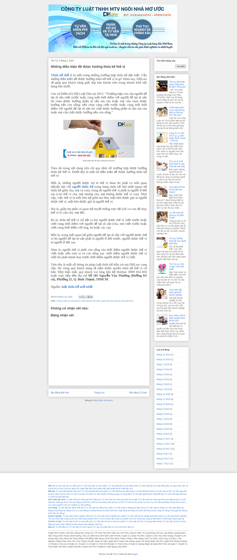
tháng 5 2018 (163, 429)
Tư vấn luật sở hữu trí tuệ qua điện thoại (144, 521)
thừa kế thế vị (127, 301)
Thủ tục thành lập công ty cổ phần (114, 519)
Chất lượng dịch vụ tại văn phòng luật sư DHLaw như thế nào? (177, 111)
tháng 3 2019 (163, 379)
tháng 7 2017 (163, 463)
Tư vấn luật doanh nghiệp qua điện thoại (144, 516)
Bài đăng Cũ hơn (138, 392)
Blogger (134, 554)
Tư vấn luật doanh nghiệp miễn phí (78, 516)
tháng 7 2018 (163, 419)
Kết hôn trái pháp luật (100, 502)
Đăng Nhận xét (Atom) (103, 400)
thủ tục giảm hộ (72, 488)
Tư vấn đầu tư (62, 527)
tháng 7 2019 (163, 364)
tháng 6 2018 (163, 424)
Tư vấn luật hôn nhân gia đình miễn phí (84, 499)
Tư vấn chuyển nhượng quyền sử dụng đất (112, 494)
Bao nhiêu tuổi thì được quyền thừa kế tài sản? (177, 318)
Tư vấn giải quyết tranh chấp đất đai (148, 494)
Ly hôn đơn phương (160, 502)
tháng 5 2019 (163, 369)
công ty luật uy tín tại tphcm (68, 301)
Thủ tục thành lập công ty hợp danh (145, 519)
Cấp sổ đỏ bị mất (62, 494)
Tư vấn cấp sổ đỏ (163, 491)
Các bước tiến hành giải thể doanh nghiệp (175, 292)
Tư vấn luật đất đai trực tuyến (95, 491)
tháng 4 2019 (163, 374)
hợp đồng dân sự (165, 486)
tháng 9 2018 (163, 409)
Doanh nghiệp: (55, 516)
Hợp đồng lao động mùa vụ (66, 510)
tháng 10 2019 (163, 359)
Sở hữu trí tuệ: (55, 521)
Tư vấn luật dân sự (147, 486)
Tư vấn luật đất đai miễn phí (68, 491)
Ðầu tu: (51, 527)
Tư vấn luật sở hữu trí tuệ (174, 521)
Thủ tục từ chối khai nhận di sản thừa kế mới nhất (177, 164)
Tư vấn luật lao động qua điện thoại (129, 507)
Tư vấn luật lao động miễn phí (71, 507)
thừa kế (117, 301)
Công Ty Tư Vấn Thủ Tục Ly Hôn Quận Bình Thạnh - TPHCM (177, 137)
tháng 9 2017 (163, 454)
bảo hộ (98, 524)
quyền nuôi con (64, 505)
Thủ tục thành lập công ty (59, 519)
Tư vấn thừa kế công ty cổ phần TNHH (176, 215)
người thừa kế (82, 186)
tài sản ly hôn (117, 502)
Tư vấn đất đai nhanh (145, 491)
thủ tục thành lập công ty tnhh (84, 519)
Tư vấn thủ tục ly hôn (134, 502)
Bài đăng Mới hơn (60, 392)
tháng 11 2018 (163, 399)
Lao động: (53, 507)
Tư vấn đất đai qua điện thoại (121, 491)
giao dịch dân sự (181, 486)
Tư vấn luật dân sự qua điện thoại (123, 486)
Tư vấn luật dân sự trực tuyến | (95, 486)
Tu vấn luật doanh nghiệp (175, 516)
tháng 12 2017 (163, 439)
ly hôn (148, 502)
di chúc (60, 488)
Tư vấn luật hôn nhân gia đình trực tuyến (120, 499)
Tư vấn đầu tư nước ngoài (80, 527)
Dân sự (51, 486)
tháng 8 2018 (163, 414)
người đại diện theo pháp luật (92, 488)
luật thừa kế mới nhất (77, 287)
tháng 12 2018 (163, 394)
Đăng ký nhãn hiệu (56, 524)
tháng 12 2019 (163, 354)
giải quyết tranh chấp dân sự (119, 488)
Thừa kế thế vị (61, 75)
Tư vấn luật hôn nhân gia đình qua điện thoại (158, 499)
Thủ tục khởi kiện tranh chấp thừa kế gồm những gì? (177, 84)
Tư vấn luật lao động (155, 507)
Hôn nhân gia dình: (57, 499)
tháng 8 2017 (163, 458)
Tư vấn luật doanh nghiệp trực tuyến (110, 516)
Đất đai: (51, 491)
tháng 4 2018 (163, 434)
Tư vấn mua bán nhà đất (81, 494)
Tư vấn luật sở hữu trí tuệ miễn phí (77, 521)
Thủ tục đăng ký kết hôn (79, 502)
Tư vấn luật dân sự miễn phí (67, 486)
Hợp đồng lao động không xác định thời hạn (98, 510)
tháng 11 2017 (163, 444)
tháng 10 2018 (163, 404)
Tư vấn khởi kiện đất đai (175, 494)
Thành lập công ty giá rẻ (172, 519)
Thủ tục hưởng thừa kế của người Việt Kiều (177, 241)
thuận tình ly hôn (177, 502)
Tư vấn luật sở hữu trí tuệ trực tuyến (110, 521)
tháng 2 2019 (163, 384)
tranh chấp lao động (160, 510)
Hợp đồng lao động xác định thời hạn (135, 510)
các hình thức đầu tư (124, 527)
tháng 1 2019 (163, 389)
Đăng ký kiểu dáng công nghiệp (80, 524)
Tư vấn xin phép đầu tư (103, 527)
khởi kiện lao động (56, 513)
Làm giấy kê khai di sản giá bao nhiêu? (177, 189)
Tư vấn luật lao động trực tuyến (99, 507)
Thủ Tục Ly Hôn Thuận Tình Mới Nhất (176, 266)
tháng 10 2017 (163, 449)
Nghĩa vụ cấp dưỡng (81, 505)
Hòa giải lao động (178, 510)
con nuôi (52, 505)
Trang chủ (99, 392)
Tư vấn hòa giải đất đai (58, 497)
